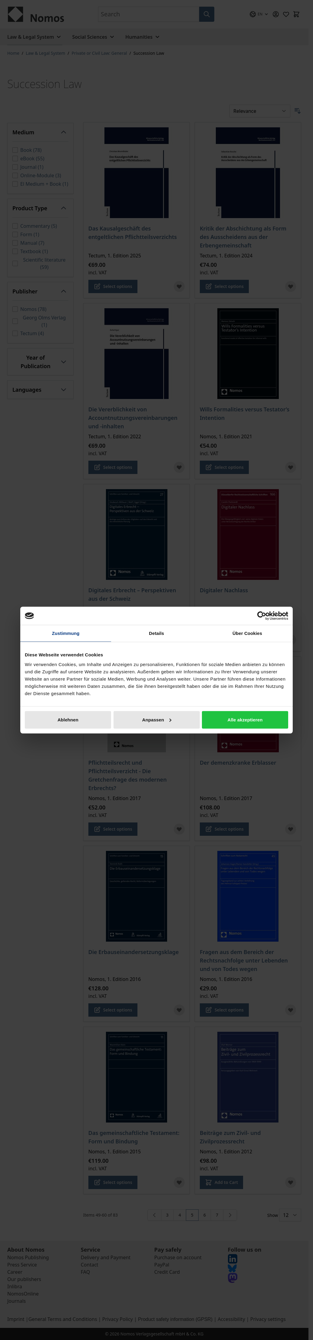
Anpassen (157, 719)
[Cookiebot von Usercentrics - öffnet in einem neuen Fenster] (261, 615)
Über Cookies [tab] (247, 633)
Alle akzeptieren (245, 719)
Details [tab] (156, 633)
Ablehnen (68, 719)
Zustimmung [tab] (66, 633)
